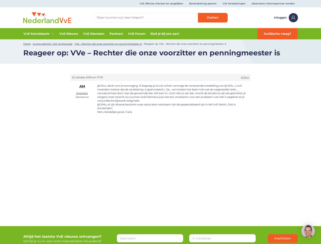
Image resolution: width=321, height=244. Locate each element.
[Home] (47, 17)
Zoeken (213, 17)
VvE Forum (136, 34)
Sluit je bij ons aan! (164, 34)
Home (27, 43)
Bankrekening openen (203, 3)
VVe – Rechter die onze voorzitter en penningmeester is (108, 43)
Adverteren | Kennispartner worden (273, 3)
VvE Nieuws (68, 34)
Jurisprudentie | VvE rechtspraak (53, 43)
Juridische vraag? (277, 34)
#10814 (245, 77)
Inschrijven (282, 238)
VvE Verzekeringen (234, 3)
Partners (116, 34)
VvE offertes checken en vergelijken (161, 3)
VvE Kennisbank (38, 34)
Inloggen (286, 17)
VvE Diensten (93, 34)
